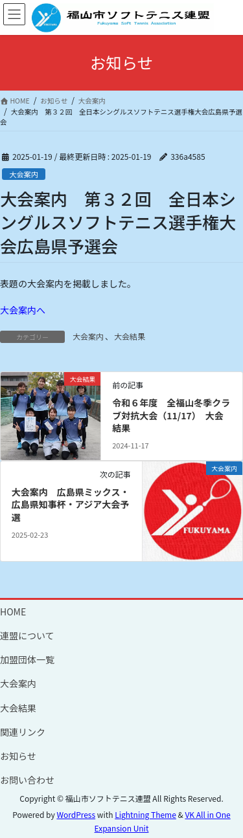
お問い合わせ (27, 779)
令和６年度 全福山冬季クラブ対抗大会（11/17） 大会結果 (171, 415)
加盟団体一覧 (27, 659)
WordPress (75, 814)
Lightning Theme (145, 814)
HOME (13, 611)
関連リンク (22, 731)
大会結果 (129, 336)
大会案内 (23, 174)
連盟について (27, 635)
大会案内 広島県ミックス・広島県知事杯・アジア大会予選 (71, 504)
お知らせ (18, 755)
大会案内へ (22, 309)
